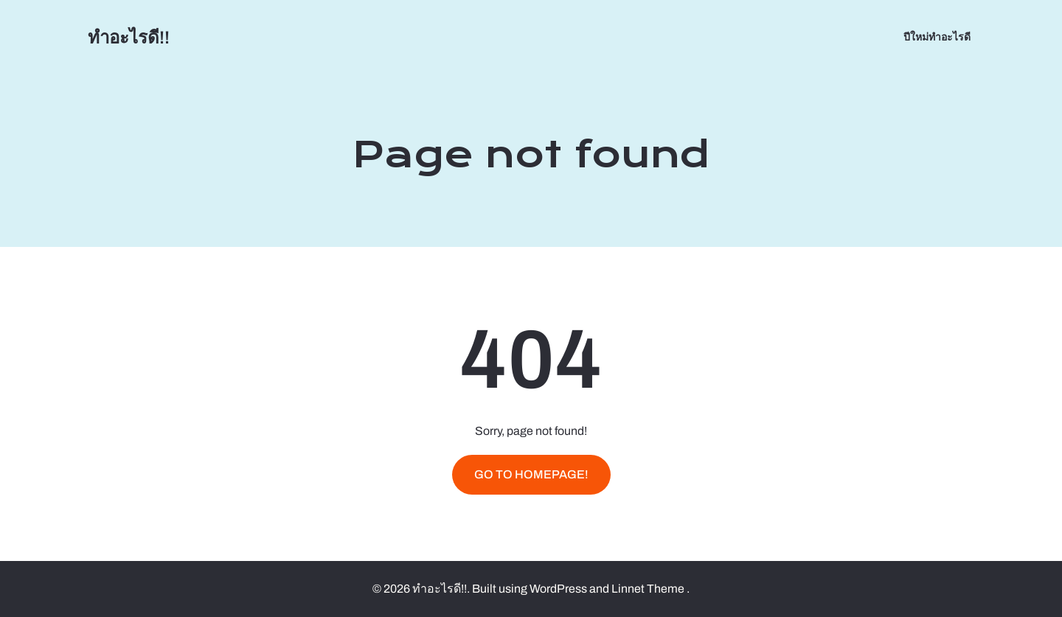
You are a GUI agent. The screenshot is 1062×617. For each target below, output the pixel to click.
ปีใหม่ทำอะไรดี (937, 37)
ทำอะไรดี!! (129, 37)
